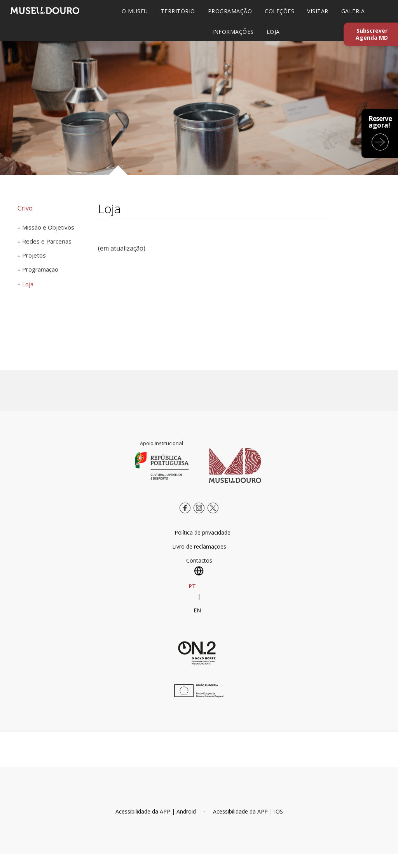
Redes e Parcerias (47, 241)
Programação (40, 269)
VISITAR (317, 11)
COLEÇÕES (279, 11)
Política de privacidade (202, 532)
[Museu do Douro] (235, 465)
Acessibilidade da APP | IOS (248, 811)
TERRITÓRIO (178, 11)
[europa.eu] (197, 695)
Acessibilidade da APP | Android (155, 811)
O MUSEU (135, 11)
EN (197, 610)
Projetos (34, 255)
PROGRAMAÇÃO (230, 11)
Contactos (199, 560)
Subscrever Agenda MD (372, 34)
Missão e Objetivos (48, 227)
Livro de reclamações (199, 546)
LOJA (273, 31)
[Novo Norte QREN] (197, 652)
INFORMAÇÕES (233, 31)
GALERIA (353, 11)
